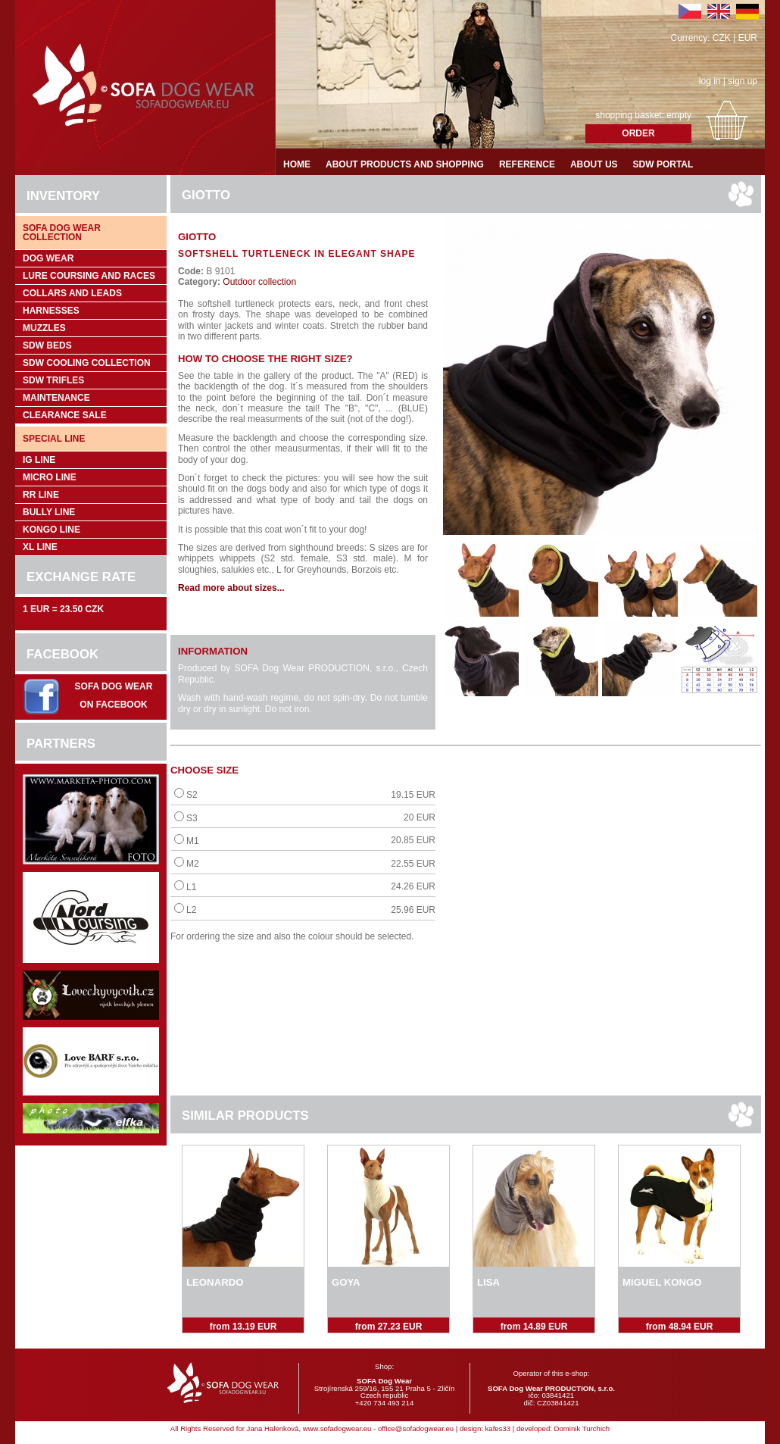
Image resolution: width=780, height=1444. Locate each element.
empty (678, 115)
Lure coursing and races (89, 275)
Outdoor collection (258, 282)
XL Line (40, 547)
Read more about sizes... (231, 588)
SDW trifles (53, 380)
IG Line (39, 460)
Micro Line (49, 477)
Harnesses (51, 310)
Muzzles (44, 328)
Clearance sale (65, 415)
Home (296, 164)
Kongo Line (51, 529)
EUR (747, 38)
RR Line (41, 494)
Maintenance (56, 397)
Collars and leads (72, 293)
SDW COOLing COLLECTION (87, 363)
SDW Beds (47, 345)
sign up (742, 81)
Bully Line (49, 512)
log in (710, 81)
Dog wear (48, 258)
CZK (722, 38)
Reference (527, 164)
